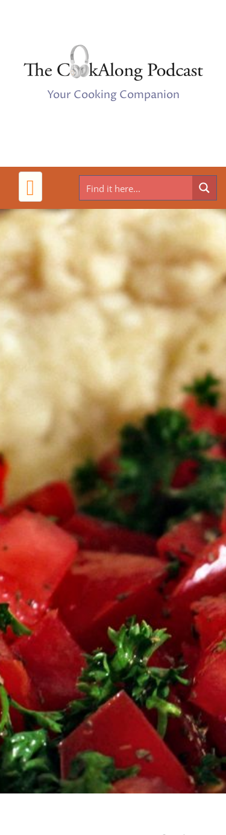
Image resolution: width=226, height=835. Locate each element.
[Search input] (136, 187)
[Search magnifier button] (204, 188)
